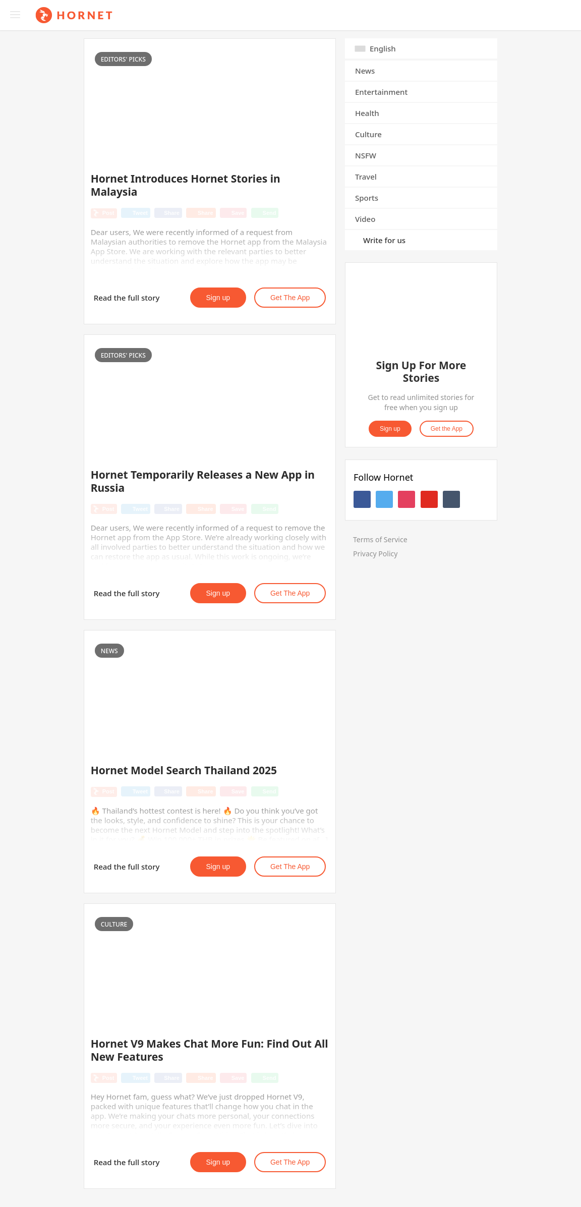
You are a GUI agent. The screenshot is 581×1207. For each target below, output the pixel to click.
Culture (368, 134)
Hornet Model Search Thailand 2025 (184, 770)
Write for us (384, 240)
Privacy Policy (375, 553)
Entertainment (381, 92)
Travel (366, 176)
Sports (366, 198)
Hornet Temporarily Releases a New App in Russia (203, 481)
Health (367, 113)
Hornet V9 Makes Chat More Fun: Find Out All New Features (209, 1050)
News (365, 71)
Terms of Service (380, 539)
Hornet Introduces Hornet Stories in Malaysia (185, 185)
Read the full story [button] (127, 297)
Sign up (218, 298)
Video (365, 219)
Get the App (290, 298)
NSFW (365, 155)
